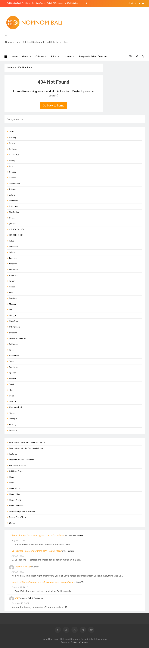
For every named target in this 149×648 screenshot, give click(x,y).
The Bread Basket (75, 535)
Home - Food (14, 488)
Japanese (13, 258)
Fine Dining (14, 212)
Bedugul (13, 160)
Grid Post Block (15, 471)
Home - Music (15, 494)
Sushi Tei (80, 582)
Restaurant (14, 355)
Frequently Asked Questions (93, 56)
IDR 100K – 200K (16, 229)
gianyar (12, 223)
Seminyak (13, 367)
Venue (25, 56)
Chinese (12, 177)
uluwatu (12, 401)
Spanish (12, 372)
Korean (12, 286)
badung (12, 137)
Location (67, 56)
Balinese (13, 149)
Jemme (36, 566)
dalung (12, 195)
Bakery (12, 143)
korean (12, 281)
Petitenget (13, 344)
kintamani (13, 275)
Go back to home (53, 105)
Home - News (15, 500)
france (12, 218)
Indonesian (13, 246)
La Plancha (69, 551)
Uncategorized (15, 407)
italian (12, 252)
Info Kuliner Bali (5, 35)
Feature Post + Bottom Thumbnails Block (27, 442)
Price (53, 56)
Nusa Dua (13, 321)
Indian (11, 241)
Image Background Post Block (22, 511)
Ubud (11, 396)
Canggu (12, 172)
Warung (12, 424)
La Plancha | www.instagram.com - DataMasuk (36, 550)
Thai (11, 390)
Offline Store (14, 327)
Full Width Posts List (18, 465)
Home (15, 56)
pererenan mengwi (17, 338)
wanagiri (13, 418)
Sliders (12, 523)
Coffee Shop (14, 183)
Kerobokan (13, 269)
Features (13, 454)
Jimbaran (13, 263)
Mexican (12, 304)
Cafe (11, 166)
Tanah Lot (13, 384)
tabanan (12, 378)
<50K (11, 131)
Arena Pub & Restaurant (32, 598)
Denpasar (13, 200)
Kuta (11, 292)
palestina (13, 332)
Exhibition (13, 206)
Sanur (11, 361)
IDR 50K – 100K (16, 235)
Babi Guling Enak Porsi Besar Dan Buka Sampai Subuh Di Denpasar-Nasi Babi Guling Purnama (42, 3)
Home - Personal (16, 505)
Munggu (12, 315)
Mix (10, 309)
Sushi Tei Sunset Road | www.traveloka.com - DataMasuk (42, 582)
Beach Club (14, 154)
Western (13, 430)
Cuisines (39, 56)
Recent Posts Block (17, 517)
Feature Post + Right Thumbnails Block (26, 448)
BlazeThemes (81, 642)
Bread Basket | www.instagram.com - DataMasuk (38, 535)
